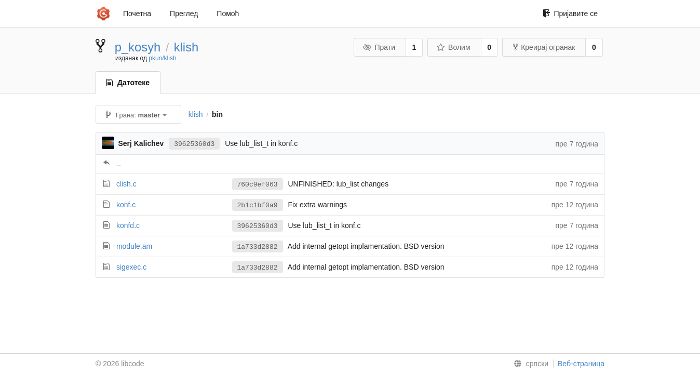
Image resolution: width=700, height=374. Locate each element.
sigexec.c (131, 267)
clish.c (126, 184)
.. (119, 163)
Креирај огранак (544, 47)
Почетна (137, 13)
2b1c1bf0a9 (257, 205)
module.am (134, 246)
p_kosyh (138, 47)
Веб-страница (581, 363)
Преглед (184, 13)
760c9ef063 (257, 185)
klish (186, 47)
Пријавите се (570, 13)
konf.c (126, 205)
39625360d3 (194, 144)
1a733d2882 (257, 247)
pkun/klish (162, 58)
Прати (379, 47)
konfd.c (128, 225)
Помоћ (228, 13)
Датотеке (128, 82)
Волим (453, 47)
